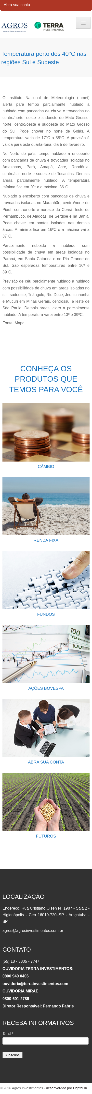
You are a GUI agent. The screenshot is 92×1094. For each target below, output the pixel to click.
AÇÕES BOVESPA (46, 688)
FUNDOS (46, 614)
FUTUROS (46, 836)
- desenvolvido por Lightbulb (65, 1088)
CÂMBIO (46, 466)
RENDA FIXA (46, 540)
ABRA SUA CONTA (46, 762)
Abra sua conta (17, 5)
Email (7, 1033)
